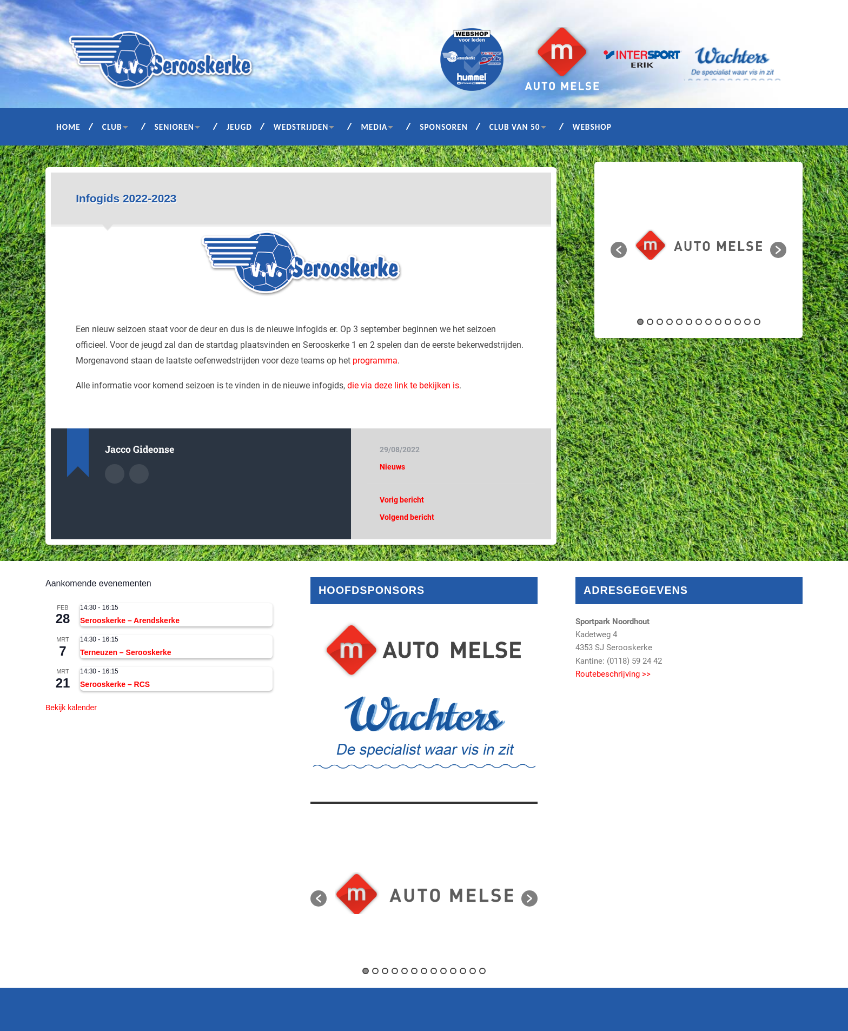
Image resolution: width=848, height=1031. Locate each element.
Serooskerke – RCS (115, 684)
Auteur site (139, 474)
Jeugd (239, 127)
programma (375, 360)
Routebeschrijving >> (613, 674)
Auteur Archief (114, 474)
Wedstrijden (301, 127)
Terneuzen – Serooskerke (125, 652)
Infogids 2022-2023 (126, 198)
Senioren (174, 127)
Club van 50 (514, 127)
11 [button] (737, 322)
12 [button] (747, 322)
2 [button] (650, 322)
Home (68, 127)
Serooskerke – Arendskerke (130, 620)
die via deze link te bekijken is (403, 385)
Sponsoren (444, 127)
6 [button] (689, 322)
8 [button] (708, 322)
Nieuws (392, 466)
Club (112, 127)
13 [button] (757, 322)
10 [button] (728, 322)
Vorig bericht (402, 499)
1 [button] (640, 322)
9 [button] (718, 322)
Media (374, 127)
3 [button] (660, 322)
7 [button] (698, 322)
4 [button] (669, 322)
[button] (619, 250)
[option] (698, 244)
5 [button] (679, 322)
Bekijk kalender (71, 707)
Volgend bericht (407, 517)
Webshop (592, 127)
